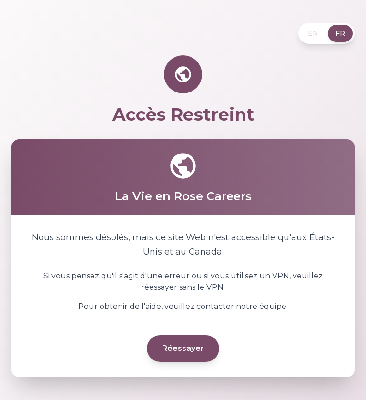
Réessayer (183, 348)
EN (313, 33)
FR (340, 33)
